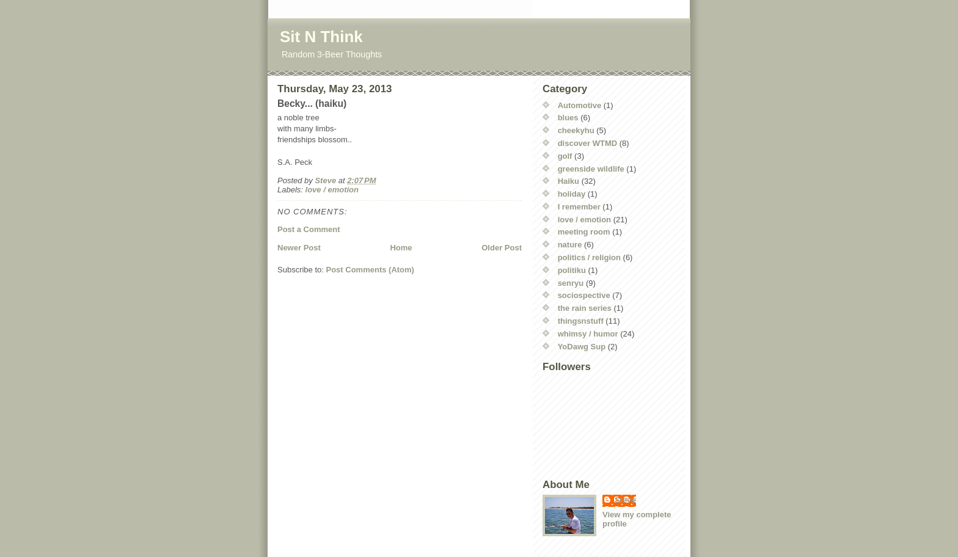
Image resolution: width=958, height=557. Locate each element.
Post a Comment (308, 229)
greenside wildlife (591, 168)
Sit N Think (321, 36)
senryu (571, 283)
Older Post (501, 247)
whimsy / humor (588, 333)
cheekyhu (576, 130)
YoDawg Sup (581, 346)
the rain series (585, 308)
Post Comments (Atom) (370, 269)
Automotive (580, 105)
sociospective (584, 295)
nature (570, 244)
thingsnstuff (581, 321)
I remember (579, 206)
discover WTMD (588, 143)
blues (568, 117)
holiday (572, 193)
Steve (625, 499)
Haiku (568, 181)
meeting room (584, 231)
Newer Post (299, 247)
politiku (572, 270)
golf (565, 156)
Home (401, 247)
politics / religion (589, 257)
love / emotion (332, 189)
